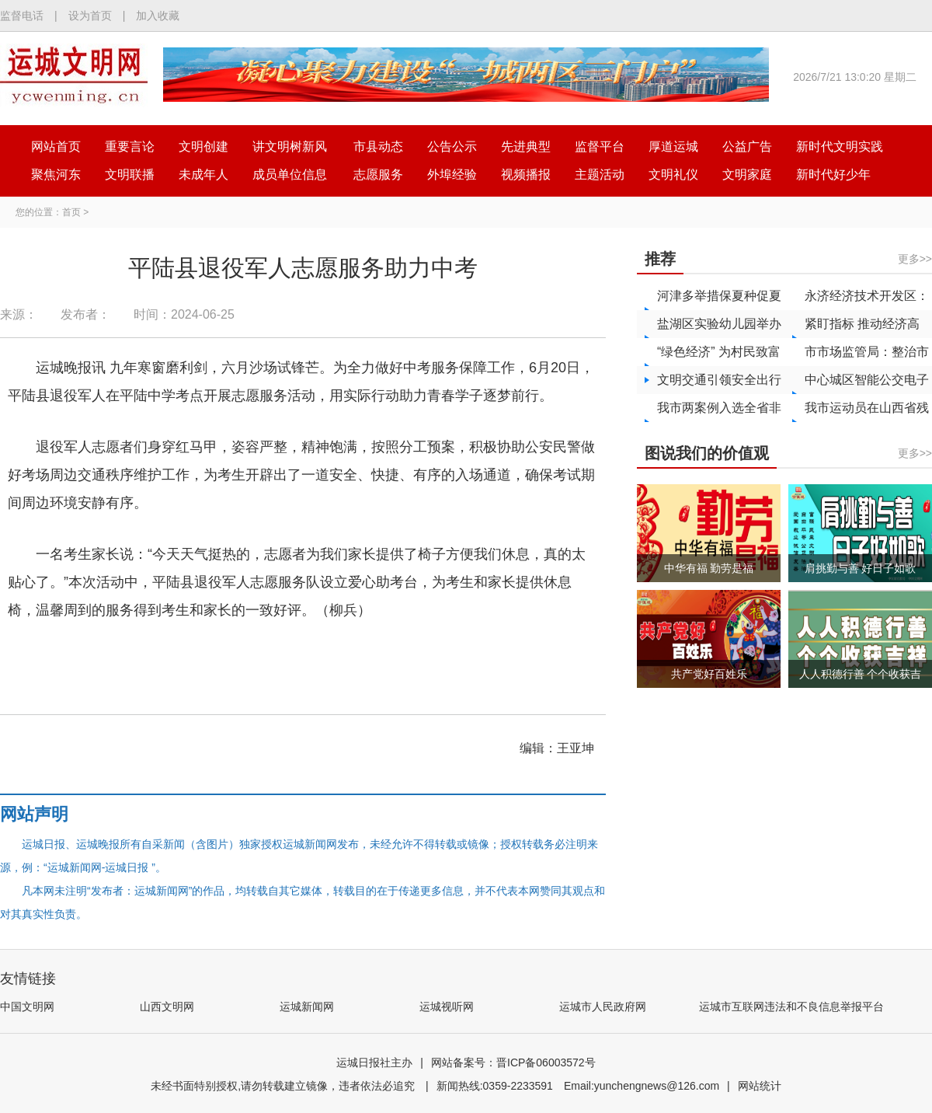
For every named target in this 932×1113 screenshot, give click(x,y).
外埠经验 (452, 174)
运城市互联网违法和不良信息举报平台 (791, 1006)
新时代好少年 (833, 174)
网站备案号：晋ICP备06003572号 (513, 1062)
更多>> (915, 259)
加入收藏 (157, 15)
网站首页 (56, 146)
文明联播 (130, 174)
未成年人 (203, 174)
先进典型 (526, 146)
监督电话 (21, 15)
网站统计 (759, 1086)
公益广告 (747, 146)
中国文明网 (27, 1006)
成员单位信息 (289, 174)
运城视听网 (446, 1006)
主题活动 (599, 174)
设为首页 (90, 15)
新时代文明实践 (839, 146)
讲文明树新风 (289, 146)
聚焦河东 (56, 174)
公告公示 (452, 146)
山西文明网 (167, 1006)
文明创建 (203, 146)
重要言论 (130, 146)
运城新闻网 (307, 1006)
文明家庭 (747, 174)
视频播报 (526, 174)
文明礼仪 (673, 174)
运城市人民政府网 (602, 1006)
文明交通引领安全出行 (719, 379)
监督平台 (599, 146)
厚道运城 (673, 146)
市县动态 (378, 146)
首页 (71, 212)
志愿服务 (378, 174)
